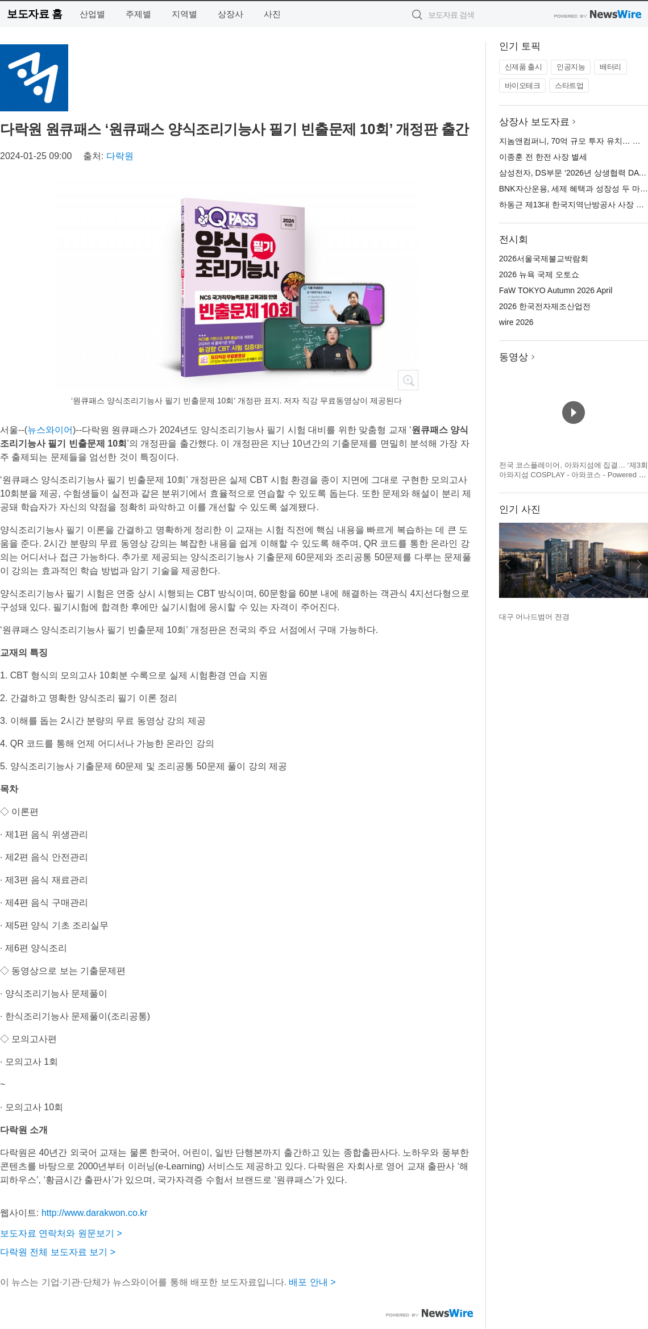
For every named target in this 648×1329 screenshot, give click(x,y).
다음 (639, 564)
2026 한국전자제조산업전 (545, 306)
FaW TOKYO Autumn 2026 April (555, 290)
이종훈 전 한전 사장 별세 (543, 156)
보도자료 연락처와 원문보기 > (61, 1233)
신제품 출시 (523, 67)
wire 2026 (516, 322)
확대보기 (408, 380)
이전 (508, 564)
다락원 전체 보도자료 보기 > (57, 1252)
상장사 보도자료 (534, 121)
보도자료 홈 (34, 14)
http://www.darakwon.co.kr (94, 1213)
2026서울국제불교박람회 (543, 258)
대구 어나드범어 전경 (534, 617)
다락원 (120, 156)
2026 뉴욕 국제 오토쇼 (539, 274)
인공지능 (570, 67)
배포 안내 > (312, 1282)
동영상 (513, 357)
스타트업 (569, 85)
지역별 (184, 14)
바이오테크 (523, 85)
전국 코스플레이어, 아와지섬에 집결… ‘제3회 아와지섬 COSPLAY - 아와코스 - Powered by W (573, 475)
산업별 (92, 14)
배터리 (610, 67)
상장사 (230, 14)
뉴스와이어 (50, 430)
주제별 (138, 14)
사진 (272, 14)
